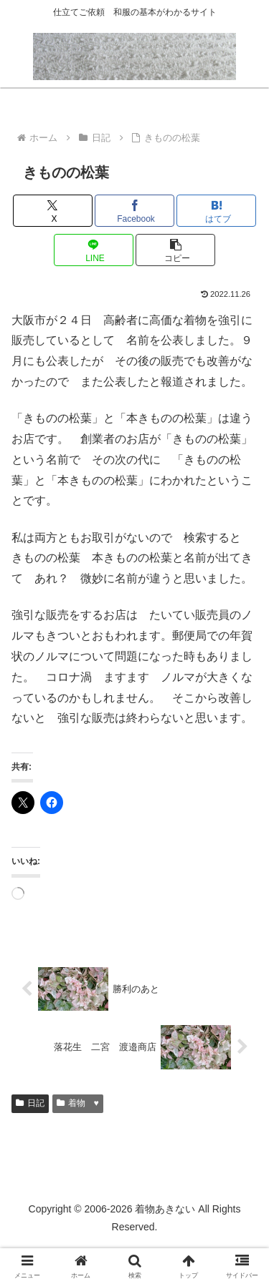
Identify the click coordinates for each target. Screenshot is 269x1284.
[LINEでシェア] (93, 250)
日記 (30, 1103)
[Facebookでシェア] (134, 211)
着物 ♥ (78, 1103)
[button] (175, 250)
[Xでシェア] (53, 211)
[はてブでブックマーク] (216, 211)
